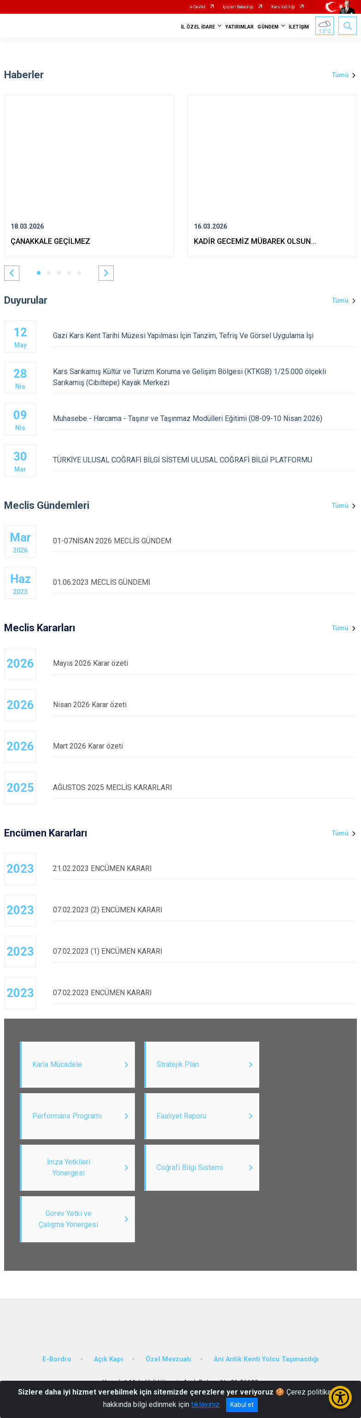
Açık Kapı (108, 1359)
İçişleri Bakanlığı (238, 7)
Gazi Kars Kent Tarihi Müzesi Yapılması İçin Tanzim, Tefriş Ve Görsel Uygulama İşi (205, 335)
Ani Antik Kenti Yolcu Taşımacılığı (266, 1359)
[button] (11, 273)
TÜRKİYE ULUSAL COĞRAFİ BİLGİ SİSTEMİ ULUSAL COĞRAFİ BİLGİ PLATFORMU (205, 459)
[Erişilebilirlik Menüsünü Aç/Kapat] (340, 1397)
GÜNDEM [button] (268, 27)
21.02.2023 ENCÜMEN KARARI (205, 868)
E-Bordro (56, 1359)
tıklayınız (205, 1404)
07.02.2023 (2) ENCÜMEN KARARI (205, 909)
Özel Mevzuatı (168, 1359)
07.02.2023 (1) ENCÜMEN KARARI (205, 951)
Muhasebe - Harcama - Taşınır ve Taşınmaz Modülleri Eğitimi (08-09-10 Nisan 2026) (205, 418)
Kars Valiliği (283, 7)
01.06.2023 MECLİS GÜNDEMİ (205, 582)
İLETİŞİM (299, 27)
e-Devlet (197, 7)
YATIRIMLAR (239, 27)
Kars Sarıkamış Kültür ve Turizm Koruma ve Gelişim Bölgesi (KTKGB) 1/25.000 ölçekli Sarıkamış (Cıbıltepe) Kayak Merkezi (205, 377)
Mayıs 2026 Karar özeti (205, 663)
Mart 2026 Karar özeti (205, 746)
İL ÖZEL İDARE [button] (198, 27)
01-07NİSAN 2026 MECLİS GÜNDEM (205, 540)
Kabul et (242, 1404)
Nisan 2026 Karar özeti (205, 704)
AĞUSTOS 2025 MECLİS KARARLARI (205, 787)
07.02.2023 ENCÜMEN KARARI (205, 992)
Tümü (340, 75)
